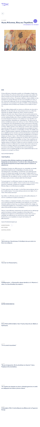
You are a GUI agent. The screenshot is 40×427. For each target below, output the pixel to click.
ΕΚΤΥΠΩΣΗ (4, 227)
